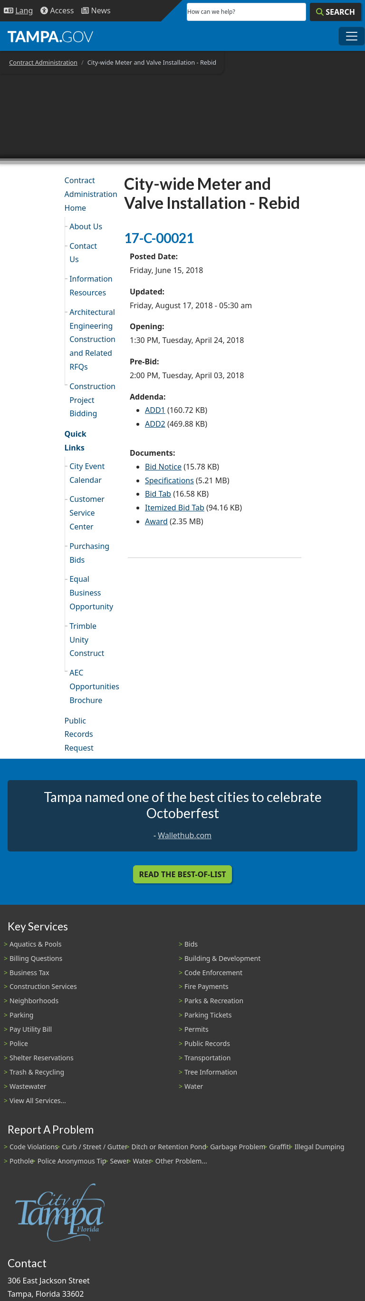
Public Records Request (79, 734)
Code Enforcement (213, 972)
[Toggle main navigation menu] (351, 36)
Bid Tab (158, 494)
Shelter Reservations (42, 1057)
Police (19, 1043)
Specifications (169, 480)
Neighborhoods (34, 1000)
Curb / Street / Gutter (95, 1146)
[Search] (335, 12)
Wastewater (28, 1086)
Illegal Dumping (320, 1146)
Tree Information (210, 1071)
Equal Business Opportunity (91, 593)
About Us (85, 226)
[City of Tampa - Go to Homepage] (50, 36)
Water (193, 1086)
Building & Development (222, 958)
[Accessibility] (57, 10)
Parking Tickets (207, 1014)
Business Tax (29, 972)
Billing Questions (36, 958)
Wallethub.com (184, 835)
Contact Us (83, 253)
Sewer (119, 1160)
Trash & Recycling (37, 1071)
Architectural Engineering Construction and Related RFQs (91, 339)
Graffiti (279, 1146)
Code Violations (34, 1146)
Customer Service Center (87, 513)
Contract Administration (43, 62)
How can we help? (211, 12)
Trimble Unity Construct (86, 640)
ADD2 (155, 424)
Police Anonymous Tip (72, 1160)
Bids (191, 944)
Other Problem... (181, 1160)
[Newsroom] (95, 10)
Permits (196, 1029)
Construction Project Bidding (91, 400)
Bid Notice (163, 466)
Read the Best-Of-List (182, 874)
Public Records (207, 1043)
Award (156, 521)
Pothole (22, 1160)
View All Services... (38, 1100)
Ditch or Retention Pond (169, 1146)
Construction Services (43, 986)
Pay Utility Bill (31, 1029)
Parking (21, 1014)
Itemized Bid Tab (174, 507)
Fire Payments (206, 986)
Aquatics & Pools (35, 944)
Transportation (207, 1057)
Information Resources (91, 286)
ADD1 (155, 410)
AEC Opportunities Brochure (91, 686)
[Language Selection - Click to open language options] (18, 10)
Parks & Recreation (213, 1000)
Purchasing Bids (89, 553)
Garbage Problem (237, 1146)
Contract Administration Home (89, 194)
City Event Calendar (87, 473)
